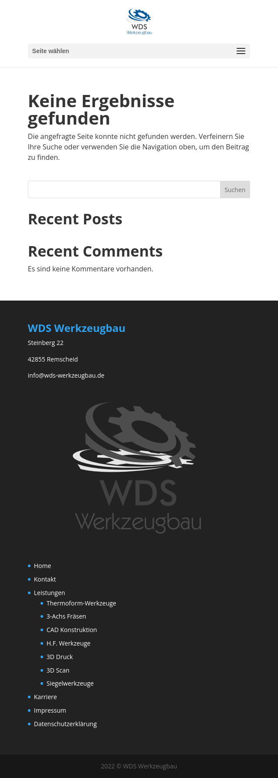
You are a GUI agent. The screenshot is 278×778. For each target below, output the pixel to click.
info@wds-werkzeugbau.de (66, 375)
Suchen (234, 190)
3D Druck (60, 657)
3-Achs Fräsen (66, 616)
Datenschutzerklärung (65, 724)
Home (42, 566)
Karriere (45, 697)
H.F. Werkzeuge (69, 643)
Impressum (50, 710)
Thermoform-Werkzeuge (81, 603)
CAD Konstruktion (72, 630)
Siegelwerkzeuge (70, 683)
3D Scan (58, 670)
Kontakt (45, 579)
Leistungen (49, 593)
